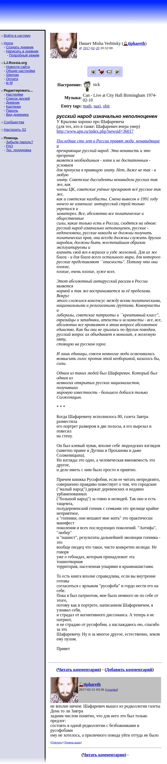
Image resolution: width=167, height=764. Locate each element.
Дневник (12, 102)
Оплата (12, 79)
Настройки (14, 94)
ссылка (111, 689)
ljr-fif (9, 83)
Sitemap (12, 75)
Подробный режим (24, 55)
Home (8, 43)
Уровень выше (72, 742)
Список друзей (18, 98)
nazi (97, 106)
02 (93, 48)
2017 (86, 48)
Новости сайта (18, 67)
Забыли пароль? (19, 142)
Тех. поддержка (18, 150)
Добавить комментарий (129, 669)
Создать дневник (19, 47)
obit (106, 106)
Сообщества (14, 122)
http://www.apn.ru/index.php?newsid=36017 (95, 131)
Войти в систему (17, 36)
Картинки (13, 106)
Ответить (56, 742)
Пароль (12, 111)
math (87, 106)
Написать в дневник (22, 51)
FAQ (9, 146)
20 (97, 48)
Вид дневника (17, 115)
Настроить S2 (15, 130)
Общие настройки (20, 71)
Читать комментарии (79, 669)
